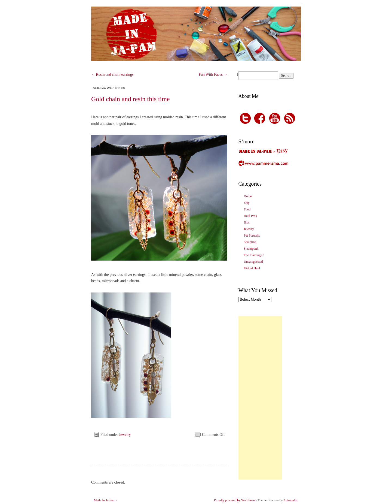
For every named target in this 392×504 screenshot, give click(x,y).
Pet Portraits (252, 235)
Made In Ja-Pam (104, 500)
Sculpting (250, 242)
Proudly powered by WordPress (234, 500)
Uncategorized (253, 262)
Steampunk (251, 249)
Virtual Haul (252, 268)
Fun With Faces (213, 75)
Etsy (247, 203)
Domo (248, 196)
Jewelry (125, 435)
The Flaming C (254, 255)
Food (247, 209)
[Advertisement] (260, 397)
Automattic (290, 500)
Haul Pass (250, 216)
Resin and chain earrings (112, 75)
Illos (247, 222)
